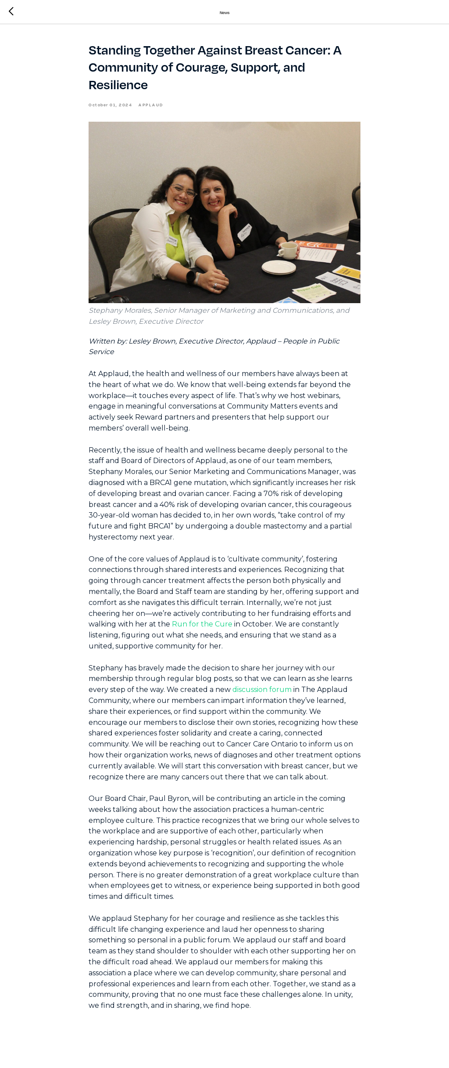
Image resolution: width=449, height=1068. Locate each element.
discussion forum (262, 689)
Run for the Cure (202, 624)
